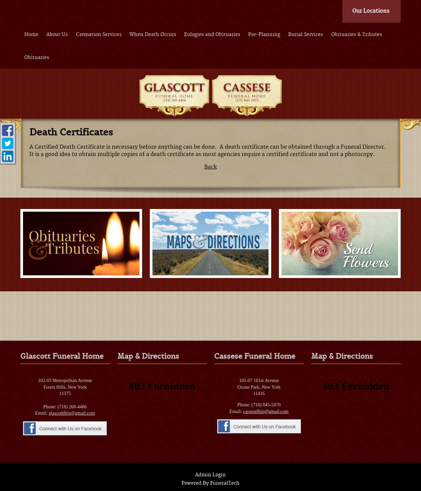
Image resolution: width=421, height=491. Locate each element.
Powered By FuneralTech (210, 483)
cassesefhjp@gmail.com (266, 411)
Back (210, 167)
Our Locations (370, 11)
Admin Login (210, 475)
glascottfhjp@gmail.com (72, 413)
